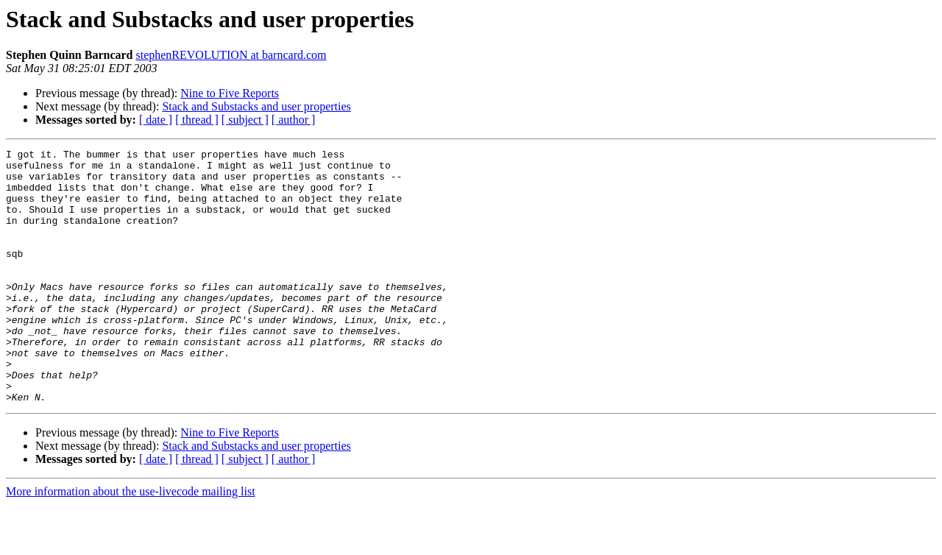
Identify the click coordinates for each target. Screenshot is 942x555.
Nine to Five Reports (229, 93)
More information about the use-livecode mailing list (130, 542)
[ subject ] (245, 119)
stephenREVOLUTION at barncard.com (230, 55)
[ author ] (294, 119)
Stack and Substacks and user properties (256, 106)
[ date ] (155, 119)
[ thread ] (197, 119)
